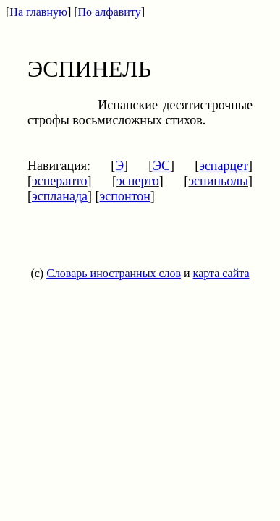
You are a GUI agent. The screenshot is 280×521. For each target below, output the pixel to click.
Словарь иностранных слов (113, 273)
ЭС (161, 165)
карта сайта (221, 273)
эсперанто (60, 181)
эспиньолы (218, 181)
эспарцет (223, 165)
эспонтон (125, 196)
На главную (38, 12)
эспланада (60, 196)
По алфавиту (109, 12)
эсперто (137, 181)
